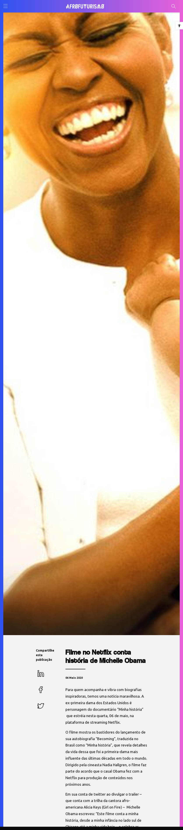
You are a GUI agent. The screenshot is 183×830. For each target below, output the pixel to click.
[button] (179, 25)
